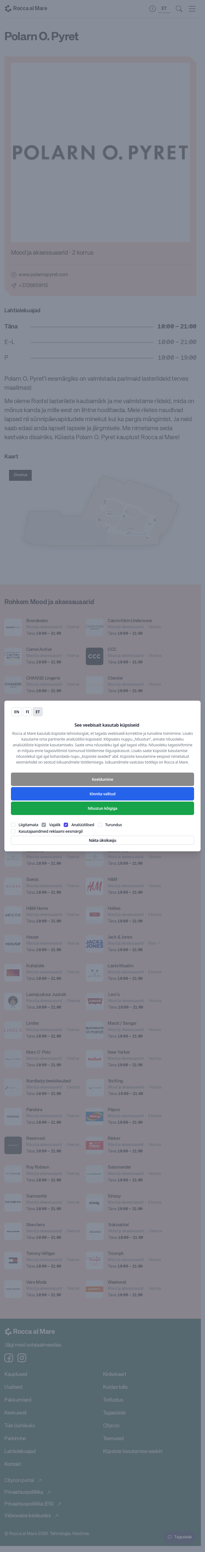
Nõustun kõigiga (102, 808)
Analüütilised (82, 824)
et (38, 711)
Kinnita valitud (103, 793)
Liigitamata (28, 824)
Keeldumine (102, 779)
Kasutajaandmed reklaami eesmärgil (51, 831)
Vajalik (54, 824)
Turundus (113, 824)
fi (27, 711)
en (16, 711)
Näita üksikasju (102, 840)
